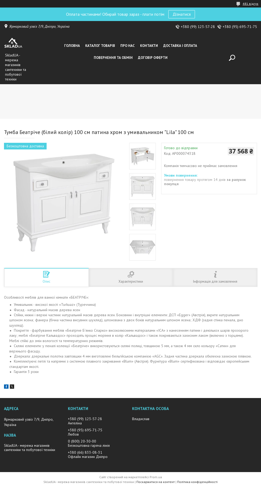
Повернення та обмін (113, 57)
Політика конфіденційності (197, 482)
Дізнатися (182, 14)
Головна (72, 45)
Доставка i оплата (180, 45)
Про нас (127, 45)
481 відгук (250, 4)
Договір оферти (153, 57)
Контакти (149, 45)
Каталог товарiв (100, 45)
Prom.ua (156, 477)
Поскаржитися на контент (155, 482)
